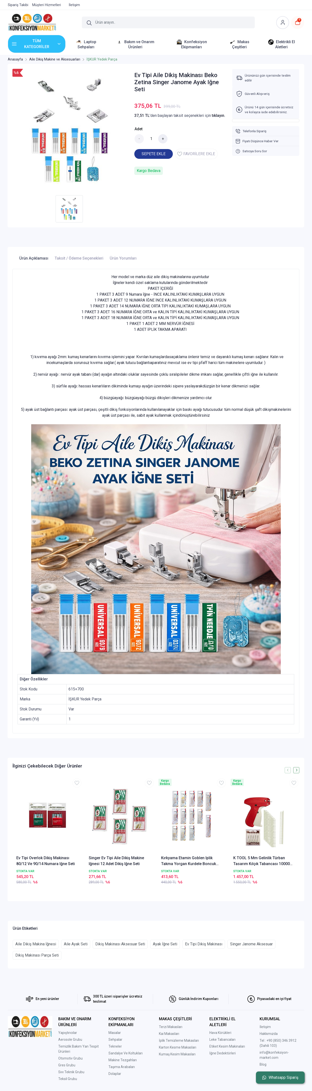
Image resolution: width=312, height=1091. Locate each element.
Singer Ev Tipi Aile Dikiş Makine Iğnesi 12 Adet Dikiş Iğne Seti (116, 861)
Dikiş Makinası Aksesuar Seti (120, 944)
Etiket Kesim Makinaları (227, 1046)
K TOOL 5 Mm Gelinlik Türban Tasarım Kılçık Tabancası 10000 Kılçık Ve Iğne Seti (261, 861)
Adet (139, 129)
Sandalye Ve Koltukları (125, 1053)
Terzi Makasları (170, 1027)
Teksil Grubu (67, 1079)
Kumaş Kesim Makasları (177, 1054)
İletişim (265, 1027)
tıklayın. (218, 115)
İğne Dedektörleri (222, 1053)
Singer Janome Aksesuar (251, 944)
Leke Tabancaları (222, 1039)
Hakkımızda (269, 1034)
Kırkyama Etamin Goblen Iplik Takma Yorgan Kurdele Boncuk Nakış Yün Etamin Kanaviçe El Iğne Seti (191, 861)
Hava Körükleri (220, 1033)
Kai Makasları (169, 1034)
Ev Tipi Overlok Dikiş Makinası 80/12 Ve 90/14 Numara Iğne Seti (45, 861)
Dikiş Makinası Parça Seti (37, 955)
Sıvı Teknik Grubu (71, 1072)
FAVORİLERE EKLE (196, 154)
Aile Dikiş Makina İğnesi (35, 944)
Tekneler (115, 1046)
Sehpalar (115, 1039)
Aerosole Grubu (70, 1039)
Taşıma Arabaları (121, 1067)
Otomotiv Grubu (70, 1058)
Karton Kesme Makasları (177, 1047)
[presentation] (288, 770)
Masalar (114, 1033)
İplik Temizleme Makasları (179, 1040)
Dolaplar (114, 1074)
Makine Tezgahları (122, 1060)
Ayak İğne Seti (165, 944)
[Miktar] (151, 138)
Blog (263, 1064)
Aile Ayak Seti (76, 944)
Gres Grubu (66, 1065)
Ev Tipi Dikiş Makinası (203, 944)
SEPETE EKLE (154, 154)
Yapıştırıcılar (67, 1033)
